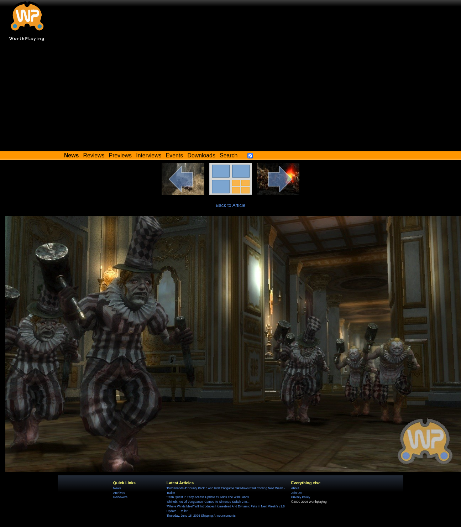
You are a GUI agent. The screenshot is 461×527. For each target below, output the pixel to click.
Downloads (201, 155)
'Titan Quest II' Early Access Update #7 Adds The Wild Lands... (209, 497)
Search (228, 155)
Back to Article (231, 205)
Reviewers (120, 497)
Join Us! (296, 493)
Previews (120, 155)
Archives (119, 493)
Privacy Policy (300, 497)
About (295, 488)
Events (174, 155)
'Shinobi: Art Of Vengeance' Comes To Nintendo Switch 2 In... (208, 501)
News (117, 488)
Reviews (94, 155)
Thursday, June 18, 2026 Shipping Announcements (201, 515)
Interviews (148, 155)
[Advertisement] (230, 98)
